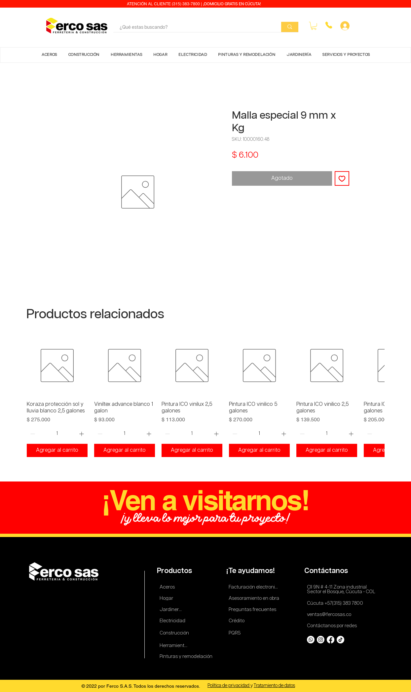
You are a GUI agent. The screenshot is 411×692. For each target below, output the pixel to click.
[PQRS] (236, 633)
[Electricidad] (174, 621)
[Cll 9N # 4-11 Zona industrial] (340, 587)
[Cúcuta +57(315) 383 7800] (336, 603)
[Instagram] (320, 639)
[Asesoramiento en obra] (255, 598)
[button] (313, 26)
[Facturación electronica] (255, 587)
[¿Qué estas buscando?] (192, 28)
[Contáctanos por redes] (333, 626)
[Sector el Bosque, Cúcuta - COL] (342, 592)
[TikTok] (340, 639)
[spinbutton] (57, 434)
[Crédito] (237, 621)
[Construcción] (175, 633)
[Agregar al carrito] (57, 450)
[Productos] (175, 570)
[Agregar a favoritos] (342, 178)
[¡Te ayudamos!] (251, 570)
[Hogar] (168, 598)
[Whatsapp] (311, 639)
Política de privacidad (228, 685)
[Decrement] (32, 434)
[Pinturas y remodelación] (186, 656)
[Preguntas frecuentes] (253, 609)
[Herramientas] (175, 645)
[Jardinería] (171, 609)
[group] (205, 396)
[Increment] (82, 434)
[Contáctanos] (327, 570)
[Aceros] (168, 587)
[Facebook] (330, 639)
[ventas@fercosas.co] (331, 614)
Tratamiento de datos (274, 685)
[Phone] (328, 25)
